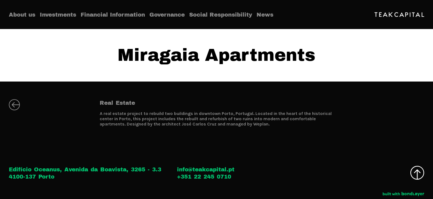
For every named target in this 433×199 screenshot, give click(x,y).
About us (22, 15)
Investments (58, 15)
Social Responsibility (220, 15)
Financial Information (113, 15)
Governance (167, 15)
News (265, 15)
